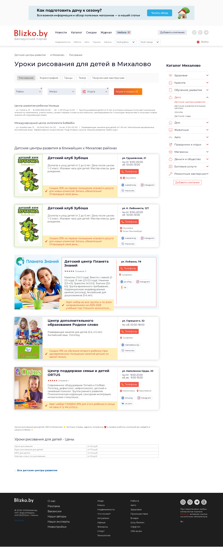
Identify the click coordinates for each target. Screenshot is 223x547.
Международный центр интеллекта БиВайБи (44, 123)
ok (123, 287)
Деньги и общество (184, 159)
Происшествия (139, 514)
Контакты (19, 520)
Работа (77, 42)
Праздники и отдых (184, 144)
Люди (100, 501)
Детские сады (182, 115)
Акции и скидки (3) (127, 91)
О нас (51, 501)
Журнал (106, 32)
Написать (127, 190)
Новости (61, 32)
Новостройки (57, 527)
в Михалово (57, 55)
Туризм (97, 42)
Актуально (103, 518)
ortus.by (127, 398)
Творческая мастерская (108, 77)
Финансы (102, 527)
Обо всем (136, 531)
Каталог (76, 32)
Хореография (49, 77)
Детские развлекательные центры (190, 106)
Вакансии (55, 511)
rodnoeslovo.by (130, 345)
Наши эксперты (59, 522)
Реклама (54, 506)
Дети (175, 97)
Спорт (101, 531)
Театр (82, 77)
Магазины (178, 151)
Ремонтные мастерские (187, 173)
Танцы (68, 77)
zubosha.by (128, 185)
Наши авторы (57, 516)
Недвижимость (62, 42)
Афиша (108, 42)
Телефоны (131, 171)
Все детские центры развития (35, 470)
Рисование (26, 77)
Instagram (147, 185)
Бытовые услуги (182, 166)
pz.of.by (126, 282)
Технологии (103, 535)
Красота (177, 83)
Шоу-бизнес (138, 522)
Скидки (91, 32)
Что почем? (104, 514)
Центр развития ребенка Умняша (36, 105)
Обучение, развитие (185, 90)
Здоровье (178, 75)
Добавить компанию (172, 32)
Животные (178, 129)
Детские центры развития (30, 55)
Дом (174, 122)
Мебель (122, 32)
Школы (179, 111)
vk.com (126, 403)
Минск (101, 505)
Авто (86, 42)
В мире (135, 518)
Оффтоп (135, 527)
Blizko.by (184, 514)
